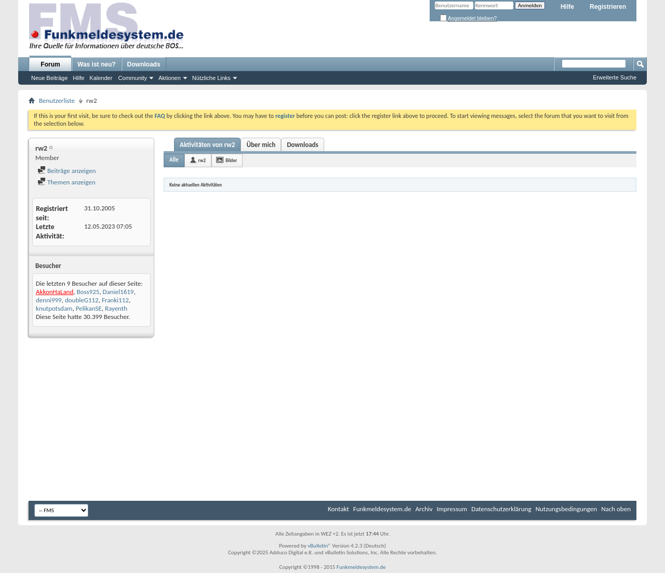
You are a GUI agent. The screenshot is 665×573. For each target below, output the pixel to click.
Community (132, 78)
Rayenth (116, 308)
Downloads (144, 64)
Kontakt (338, 509)
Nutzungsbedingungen (566, 509)
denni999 (49, 300)
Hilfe (567, 6)
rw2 (202, 160)
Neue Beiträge (49, 78)
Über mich (260, 145)
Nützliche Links (211, 78)
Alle (174, 159)
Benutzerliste (57, 100)
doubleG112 (82, 300)
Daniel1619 (118, 292)
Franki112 (115, 300)
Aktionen (169, 78)
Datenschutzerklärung (501, 509)
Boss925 (87, 292)
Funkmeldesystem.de (382, 509)
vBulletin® (319, 545)
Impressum (452, 509)
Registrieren (608, 6)
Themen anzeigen (66, 182)
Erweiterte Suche (614, 77)
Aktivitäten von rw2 (207, 145)
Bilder (231, 160)
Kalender (100, 78)
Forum (50, 64)
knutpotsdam (54, 308)
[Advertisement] (332, 420)
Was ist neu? (96, 64)
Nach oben (616, 509)
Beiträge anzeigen (66, 171)
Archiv (424, 509)
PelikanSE (89, 308)
